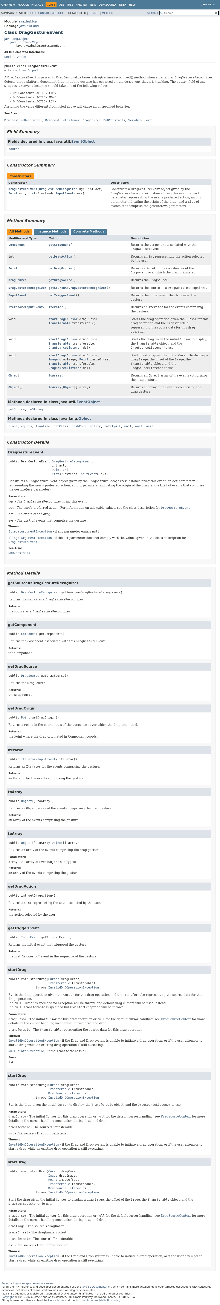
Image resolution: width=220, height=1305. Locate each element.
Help (132, 4)
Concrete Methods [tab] (88, 231)
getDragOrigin (60, 268)
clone (12, 426)
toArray (55, 375)
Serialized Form (140, 120)
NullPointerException (26, 1051)
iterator (56, 307)
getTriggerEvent (62, 295)
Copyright (8, 1297)
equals (26, 426)
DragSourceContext (176, 1019)
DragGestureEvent (22, 189)
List (32, 193)
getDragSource (60, 280)
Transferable (59, 323)
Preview (81, 4)
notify (95, 426)
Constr (43, 13)
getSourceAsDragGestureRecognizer (78, 288)
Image (53, 359)
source (13, 149)
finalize (42, 426)
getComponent (59, 244)
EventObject (29, 70)
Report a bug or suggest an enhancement (28, 1283)
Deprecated (107, 4)
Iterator (15, 307)
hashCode (79, 426)
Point (12, 193)
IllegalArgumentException (30, 531)
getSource (16, 409)
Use (61, 4)
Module (23, 4)
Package (37, 4)
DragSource (17, 280)
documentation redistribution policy (97, 1300)
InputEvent (64, 193)
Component (16, 244)
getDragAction (60, 256)
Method (57, 13)
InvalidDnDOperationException (73, 987)
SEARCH (152, 13)
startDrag (57, 319)
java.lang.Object (16, 38)
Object (13, 375)
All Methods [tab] (19, 231)
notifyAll (112, 426)
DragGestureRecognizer (58, 189)
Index (122, 4)
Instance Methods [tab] (51, 231)
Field (32, 13)
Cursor (72, 319)
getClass (61, 426)
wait (128, 426)
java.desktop (27, 21)
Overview (8, 4)
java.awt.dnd (29, 26)
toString (35, 409)
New (93, 4)
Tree (70, 4)
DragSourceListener (65, 347)
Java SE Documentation (96, 1286)
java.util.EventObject (26, 42)
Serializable (15, 56)
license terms (55, 1300)
